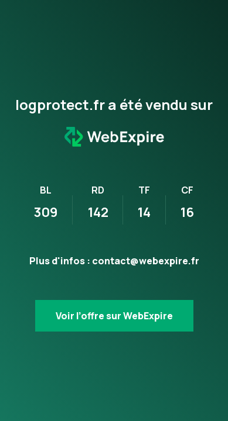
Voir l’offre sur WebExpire (114, 315)
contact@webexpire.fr (145, 260)
